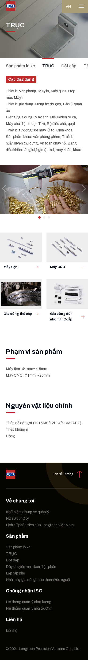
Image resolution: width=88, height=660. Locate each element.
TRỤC (48, 66)
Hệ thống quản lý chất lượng (28, 602)
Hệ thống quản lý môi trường (29, 608)
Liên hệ (11, 630)
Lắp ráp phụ (15, 573)
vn (68, 6)
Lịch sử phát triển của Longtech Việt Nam (40, 525)
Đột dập (68, 66)
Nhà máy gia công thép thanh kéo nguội (38, 580)
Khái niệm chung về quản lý (27, 512)
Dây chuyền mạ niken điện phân (31, 567)
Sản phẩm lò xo (20, 66)
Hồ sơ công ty (17, 518)
